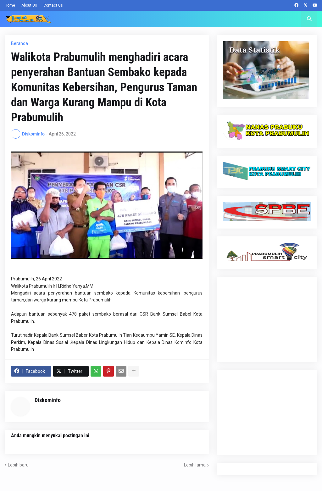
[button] (309, 19)
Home (10, 5)
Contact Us (53, 5)
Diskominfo (48, 400)
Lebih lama (195, 464)
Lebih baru (18, 464)
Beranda (19, 43)
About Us (29, 5)
